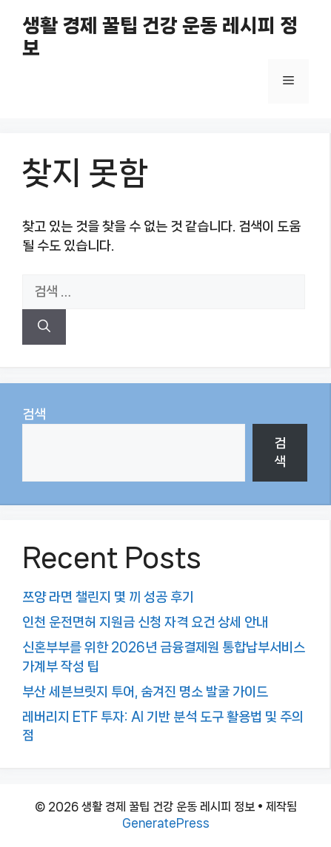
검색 (34, 414)
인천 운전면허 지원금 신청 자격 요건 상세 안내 (145, 622)
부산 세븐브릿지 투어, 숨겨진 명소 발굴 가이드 (145, 691)
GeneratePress (166, 823)
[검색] (44, 327)
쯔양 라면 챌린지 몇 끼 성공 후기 (108, 597)
